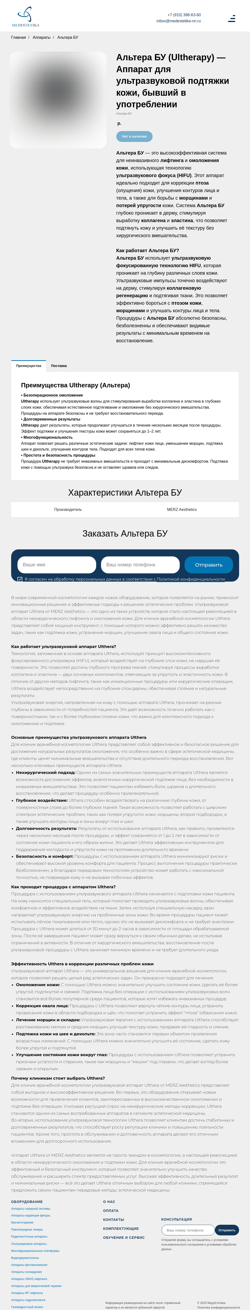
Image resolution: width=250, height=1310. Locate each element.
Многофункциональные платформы (35, 1251)
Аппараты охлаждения (26, 1272)
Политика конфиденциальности (218, 1307)
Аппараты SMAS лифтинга (29, 1279)
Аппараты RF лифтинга (27, 1293)
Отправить (208, 565)
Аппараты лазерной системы (30, 1208)
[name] (56, 564)
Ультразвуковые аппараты (29, 1244)
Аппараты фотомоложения (29, 1265)
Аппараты (41, 37)
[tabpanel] (125, 426)
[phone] (140, 564)
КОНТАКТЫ (113, 1220)
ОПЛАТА (111, 1211)
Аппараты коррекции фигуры (30, 1215)
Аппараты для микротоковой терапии (36, 1286)
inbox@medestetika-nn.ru (178, 21)
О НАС (109, 1202)
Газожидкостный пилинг (27, 1307)
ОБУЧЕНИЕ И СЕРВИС (124, 1238)
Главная (18, 37)
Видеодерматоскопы (25, 1258)
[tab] (28, 366)
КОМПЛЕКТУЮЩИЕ (121, 1229)
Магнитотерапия (22, 1222)
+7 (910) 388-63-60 (184, 15)
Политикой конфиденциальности (191, 579)
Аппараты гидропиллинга (28, 1300)
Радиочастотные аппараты (29, 1236)
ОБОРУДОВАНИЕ (27, 1202)
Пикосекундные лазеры (27, 1229)
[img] (25, 17)
